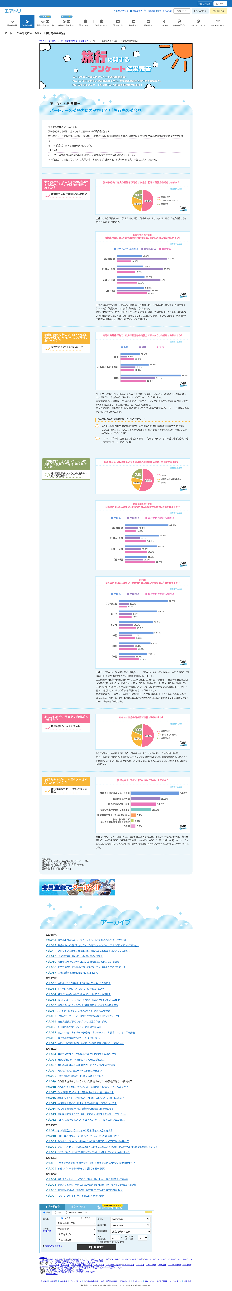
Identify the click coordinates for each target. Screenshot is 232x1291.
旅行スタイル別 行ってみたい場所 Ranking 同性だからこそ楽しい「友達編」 (92, 1185)
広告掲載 (63, 1281)
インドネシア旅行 (103, 1259)
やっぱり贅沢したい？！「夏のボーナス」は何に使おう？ (80, 1092)
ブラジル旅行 (51, 1270)
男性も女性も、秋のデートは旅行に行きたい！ (75, 1070)
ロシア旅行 (162, 1265)
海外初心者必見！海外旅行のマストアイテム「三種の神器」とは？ (84, 1190)
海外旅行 (43, 1257)
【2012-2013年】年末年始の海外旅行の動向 (75, 1195)
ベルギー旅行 (83, 1266)
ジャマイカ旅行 (52, 1273)
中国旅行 (76, 1259)
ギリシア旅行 (96, 1266)
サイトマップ (137, 1281)
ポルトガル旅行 (71, 1266)
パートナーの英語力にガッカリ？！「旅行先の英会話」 (78, 1011)
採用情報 (187, 1281)
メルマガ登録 (122, 11)
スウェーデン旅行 (46, 1266)
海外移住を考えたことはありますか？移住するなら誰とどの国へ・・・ (86, 1114)
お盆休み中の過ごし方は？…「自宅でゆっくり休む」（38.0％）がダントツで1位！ (92, 945)
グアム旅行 (91, 1263)
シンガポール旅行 (88, 1259)
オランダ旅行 (99, 1265)
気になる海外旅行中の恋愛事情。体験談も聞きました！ (80, 1109)
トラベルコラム (200, 11)
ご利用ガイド (182, 11)
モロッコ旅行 (90, 1272)
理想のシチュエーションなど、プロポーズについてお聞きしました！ (85, 1098)
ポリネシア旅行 (98, 1268)
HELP (148, 1212)
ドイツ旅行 (65, 1265)
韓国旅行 (49, 1259)
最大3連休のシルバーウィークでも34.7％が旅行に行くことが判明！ (87, 940)
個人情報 (44, 1281)
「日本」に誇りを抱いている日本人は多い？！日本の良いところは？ (86, 1119)
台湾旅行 (58, 1259)
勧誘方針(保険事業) (109, 1281)
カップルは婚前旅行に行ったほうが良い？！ (74, 1038)
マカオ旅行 (162, 1259)
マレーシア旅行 (150, 1259)
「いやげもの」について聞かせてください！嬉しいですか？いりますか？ (88, 1152)
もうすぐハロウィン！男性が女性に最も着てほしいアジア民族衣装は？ (87, 1141)
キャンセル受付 (165, 11)
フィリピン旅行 (137, 1259)
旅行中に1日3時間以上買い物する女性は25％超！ (78, 983)
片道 (57, 1212)
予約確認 (151, 11)
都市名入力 (47, 1231)
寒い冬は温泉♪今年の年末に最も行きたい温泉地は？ (79, 1130)
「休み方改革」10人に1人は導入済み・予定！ (74, 956)
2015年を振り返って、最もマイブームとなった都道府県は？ (82, 1136)
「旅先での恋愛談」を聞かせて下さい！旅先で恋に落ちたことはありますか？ (90, 1163)
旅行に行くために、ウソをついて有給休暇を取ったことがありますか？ (87, 1087)
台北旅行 (65, 1261)
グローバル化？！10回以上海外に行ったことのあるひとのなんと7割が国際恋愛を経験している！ (102, 1147)
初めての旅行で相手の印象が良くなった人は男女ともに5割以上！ (86, 967)
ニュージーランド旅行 (82, 1268)
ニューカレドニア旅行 (113, 1268)
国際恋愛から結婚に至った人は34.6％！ (73, 972)
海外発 (85, 1218)
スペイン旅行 (151, 1265)
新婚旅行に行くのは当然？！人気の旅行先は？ (76, 1059)
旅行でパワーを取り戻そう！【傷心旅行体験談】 (76, 1168)
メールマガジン (175, 1281)
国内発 (65, 1218)
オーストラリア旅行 (113, 1265)
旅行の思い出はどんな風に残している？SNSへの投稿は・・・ (82, 1065)
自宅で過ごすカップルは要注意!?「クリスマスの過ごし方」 (81, 1054)
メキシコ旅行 (79, 1270)
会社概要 (53, 1281)
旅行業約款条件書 (91, 1281)
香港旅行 (67, 1259)
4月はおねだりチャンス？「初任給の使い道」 (74, 1027)
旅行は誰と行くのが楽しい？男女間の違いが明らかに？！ (81, 1103)
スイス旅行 (140, 1265)
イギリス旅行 (54, 1265)
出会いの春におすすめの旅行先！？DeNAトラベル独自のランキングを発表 (90, 1032)
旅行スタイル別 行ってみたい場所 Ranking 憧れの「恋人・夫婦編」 (87, 1179)
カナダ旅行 (71, 1263)
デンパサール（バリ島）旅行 (92, 1261)
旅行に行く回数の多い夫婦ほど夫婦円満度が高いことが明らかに (85, 1043)
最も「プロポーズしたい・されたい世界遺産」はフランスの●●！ (84, 1000)
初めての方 (137, 11)
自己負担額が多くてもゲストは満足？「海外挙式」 (76, 1021)
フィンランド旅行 (174, 1265)
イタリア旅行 (87, 1265)
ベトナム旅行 (125, 1259)
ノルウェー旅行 (108, 1266)
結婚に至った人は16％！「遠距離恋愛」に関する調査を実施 (82, 1005)
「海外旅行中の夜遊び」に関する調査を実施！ (75, 1076)
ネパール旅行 (183, 1259)
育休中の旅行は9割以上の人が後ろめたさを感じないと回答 (82, 962)
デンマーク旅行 (128, 1265)
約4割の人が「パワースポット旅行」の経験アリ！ (76, 989)
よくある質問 (162, 1281)
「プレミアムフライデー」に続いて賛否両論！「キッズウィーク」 (82, 1016)
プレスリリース (75, 1281)
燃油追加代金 (125, 1281)
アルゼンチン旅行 (65, 1270)
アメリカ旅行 (60, 1263)
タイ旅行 (114, 1259)
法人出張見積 (218, 11)
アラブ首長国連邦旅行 (62, 1272)
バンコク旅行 (76, 1261)
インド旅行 (172, 1259)
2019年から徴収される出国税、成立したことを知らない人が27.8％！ (88, 951)
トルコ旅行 (186, 1265)
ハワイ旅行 (81, 1263)
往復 (46, 1212)
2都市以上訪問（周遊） (76, 1212)
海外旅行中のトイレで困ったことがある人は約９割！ (78, 994)
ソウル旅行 (55, 1261)
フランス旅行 (76, 1265)
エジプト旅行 (78, 1272)
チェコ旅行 (59, 1266)
